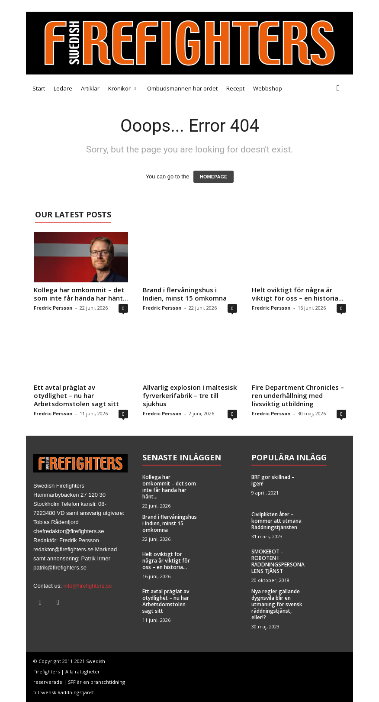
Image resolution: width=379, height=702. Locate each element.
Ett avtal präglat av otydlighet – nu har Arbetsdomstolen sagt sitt (76, 395)
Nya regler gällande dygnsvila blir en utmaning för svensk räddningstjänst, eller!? (276, 604)
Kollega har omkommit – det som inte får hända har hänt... (81, 293)
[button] (340, 88)
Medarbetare (42, 6)
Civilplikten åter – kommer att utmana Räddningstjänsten (276, 521)
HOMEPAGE (213, 176)
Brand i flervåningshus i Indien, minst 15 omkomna (185, 293)
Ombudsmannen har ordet (182, 88)
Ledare (63, 88)
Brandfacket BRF (154, 6)
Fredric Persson (53, 307)
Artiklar (90, 88)
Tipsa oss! (78, 6)
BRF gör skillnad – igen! (273, 480)
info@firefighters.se (87, 585)
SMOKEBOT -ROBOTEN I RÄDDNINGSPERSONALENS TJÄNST (278, 561)
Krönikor (122, 88)
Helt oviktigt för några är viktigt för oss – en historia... (298, 293)
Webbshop (267, 88)
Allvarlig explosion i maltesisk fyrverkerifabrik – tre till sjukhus (190, 395)
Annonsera (111, 6)
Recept (235, 88)
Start (38, 88)
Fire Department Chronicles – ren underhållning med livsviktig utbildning (298, 395)
